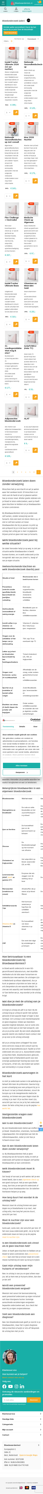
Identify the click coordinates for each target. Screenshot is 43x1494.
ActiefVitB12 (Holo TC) (30, 347)
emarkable (35, 1483)
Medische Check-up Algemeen (29, 219)
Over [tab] (35, 726)
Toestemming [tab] (8, 726)
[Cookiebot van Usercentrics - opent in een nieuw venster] (30, 720)
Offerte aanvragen (27, 10)
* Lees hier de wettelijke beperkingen (14, 1404)
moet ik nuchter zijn (10, 1237)
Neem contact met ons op (13, 1378)
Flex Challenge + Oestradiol (12, 218)
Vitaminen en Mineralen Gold (30, 285)
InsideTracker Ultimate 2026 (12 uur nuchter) (12, 65)
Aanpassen (22, 772)
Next (38, 472)
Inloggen (16, 9)
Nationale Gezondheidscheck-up (33, 64)
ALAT (26, 418)
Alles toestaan (21, 765)
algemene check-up (30, 1180)
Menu (3, 3)
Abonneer (34, 1400)
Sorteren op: (19, 39)
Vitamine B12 (7, 924)
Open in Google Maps (28, 1455)
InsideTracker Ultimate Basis (12, 284)
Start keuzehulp (10, 33)
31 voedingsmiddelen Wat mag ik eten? (13, 349)
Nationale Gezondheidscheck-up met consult (14, 139)
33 (34, 472)
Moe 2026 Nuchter (29, 138)
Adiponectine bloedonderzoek (13, 419)
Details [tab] (22, 726)
